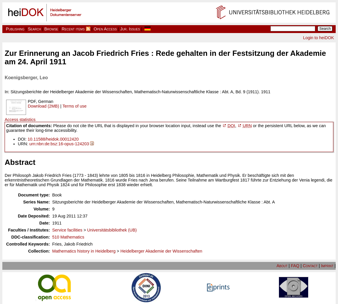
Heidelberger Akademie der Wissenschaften (161, 251)
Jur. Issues (130, 29)
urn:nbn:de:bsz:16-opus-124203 (59, 143)
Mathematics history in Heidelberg (84, 251)
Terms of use (75, 106)
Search (34, 29)
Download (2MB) (43, 106)
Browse (51, 29)
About (282, 265)
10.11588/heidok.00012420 (53, 139)
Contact (310, 265)
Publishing (15, 29)
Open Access (105, 29)
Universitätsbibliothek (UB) (112, 230)
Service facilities (67, 230)
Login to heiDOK (318, 37)
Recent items (73, 29)
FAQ (295, 265)
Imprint (327, 265)
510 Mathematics (68, 237)
